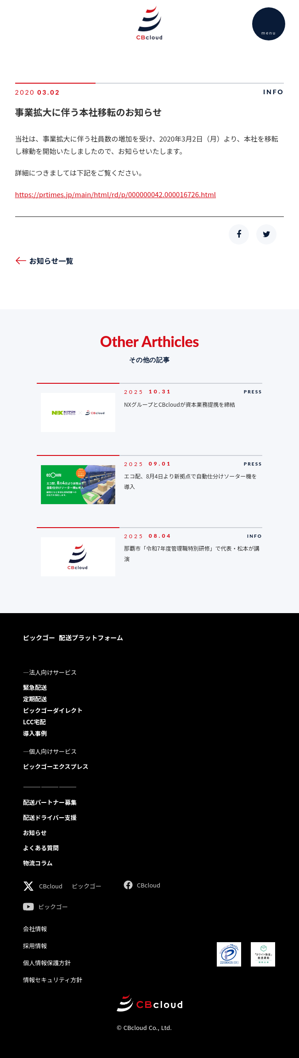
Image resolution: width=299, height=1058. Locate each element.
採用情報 (35, 946)
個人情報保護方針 (47, 963)
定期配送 (35, 699)
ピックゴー (87, 886)
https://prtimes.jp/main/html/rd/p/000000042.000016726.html (115, 194)
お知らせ (35, 833)
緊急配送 (35, 687)
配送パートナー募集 (50, 802)
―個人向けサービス (50, 751)
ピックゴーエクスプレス (56, 766)
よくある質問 (41, 848)
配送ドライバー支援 (50, 817)
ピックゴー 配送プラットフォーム (73, 637)
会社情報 (35, 929)
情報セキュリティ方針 (52, 980)
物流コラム (38, 863)
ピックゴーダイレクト (53, 710)
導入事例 (35, 733)
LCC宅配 (34, 722)
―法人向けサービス (50, 672)
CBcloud (50, 886)
